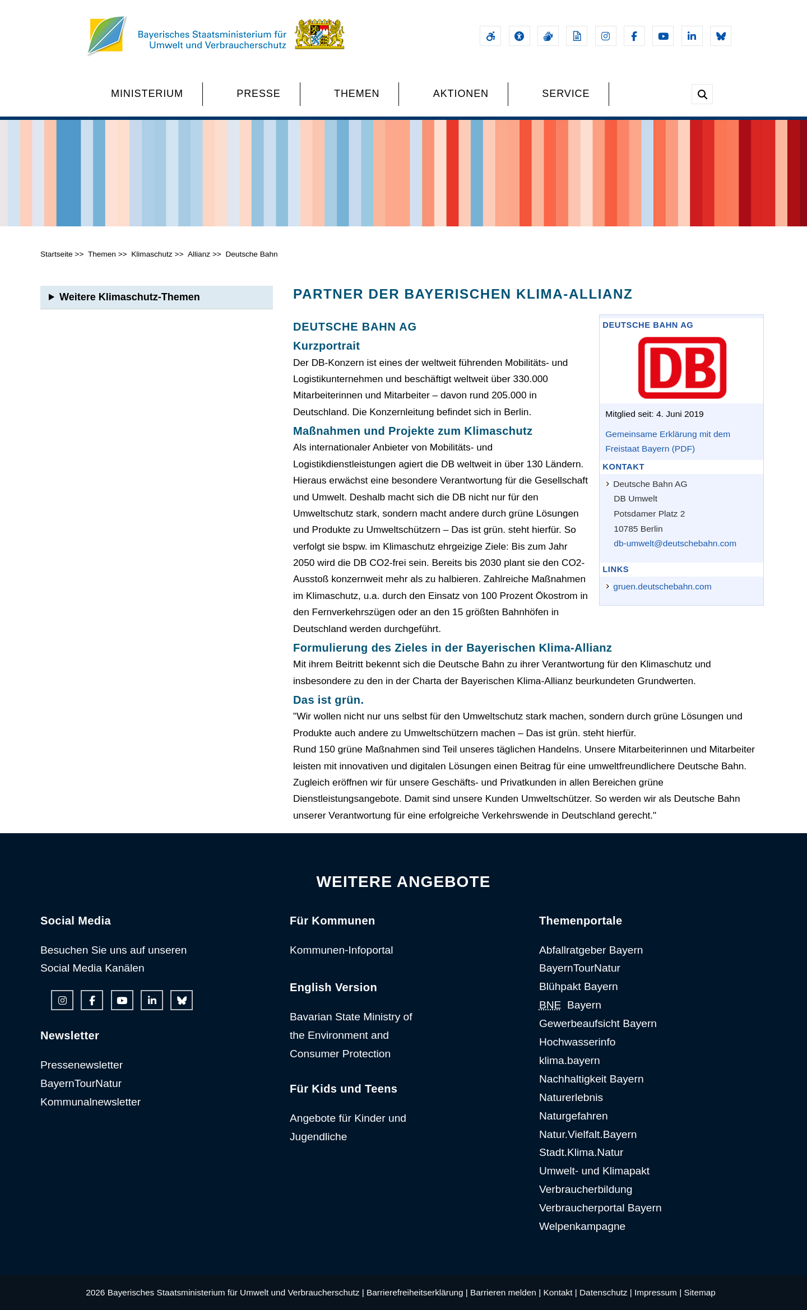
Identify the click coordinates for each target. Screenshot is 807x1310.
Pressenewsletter (81, 1065)
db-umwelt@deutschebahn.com (675, 543)
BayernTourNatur (81, 1083)
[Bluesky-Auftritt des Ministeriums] (720, 36)
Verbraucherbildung (585, 1189)
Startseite (56, 254)
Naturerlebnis (571, 1097)
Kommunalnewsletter (90, 1102)
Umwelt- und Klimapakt (594, 1171)
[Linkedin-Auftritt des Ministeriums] (692, 36)
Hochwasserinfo (577, 1042)
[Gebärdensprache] (548, 36)
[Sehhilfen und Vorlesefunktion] (519, 36)
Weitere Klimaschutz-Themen (129, 297)
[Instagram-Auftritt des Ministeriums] (605, 36)
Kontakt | (560, 1292)
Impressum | (657, 1292)
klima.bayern (569, 1060)
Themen (102, 254)
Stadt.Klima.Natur (581, 1152)
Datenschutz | (605, 1292)
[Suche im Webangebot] (702, 94)
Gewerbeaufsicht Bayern (598, 1023)
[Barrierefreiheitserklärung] (490, 36)
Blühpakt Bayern (578, 986)
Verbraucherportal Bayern (600, 1208)
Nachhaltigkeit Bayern (591, 1079)
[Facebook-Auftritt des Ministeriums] (634, 36)
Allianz (199, 254)
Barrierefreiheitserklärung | (417, 1292)
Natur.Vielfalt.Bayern (588, 1134)
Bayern (570, 1005)
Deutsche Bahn (251, 254)
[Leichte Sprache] (576, 36)
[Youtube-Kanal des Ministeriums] (663, 36)
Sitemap (699, 1292)
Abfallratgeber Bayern (591, 950)
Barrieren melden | (505, 1292)
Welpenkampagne (582, 1226)
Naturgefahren (573, 1116)
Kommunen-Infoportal (341, 950)
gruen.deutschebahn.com (662, 586)
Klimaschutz (151, 254)
